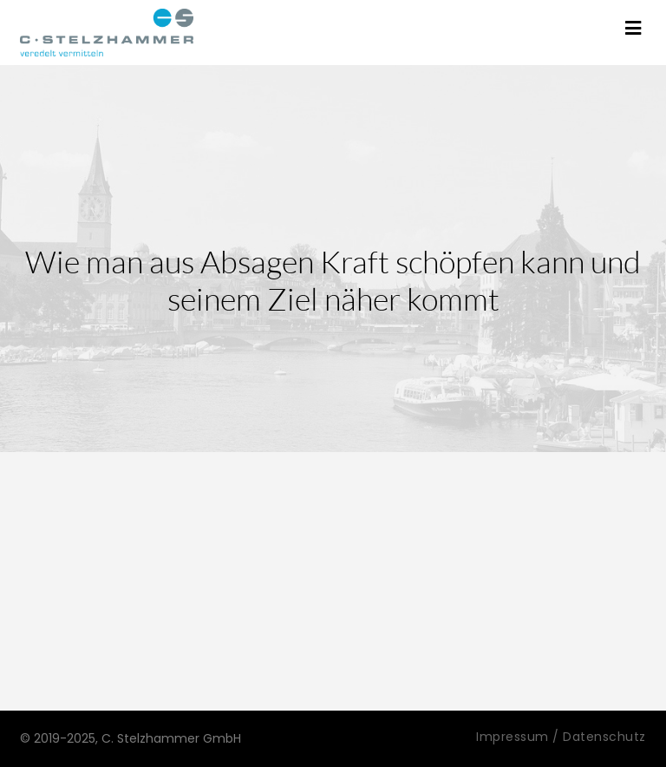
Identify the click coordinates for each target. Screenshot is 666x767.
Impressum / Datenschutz (561, 736)
